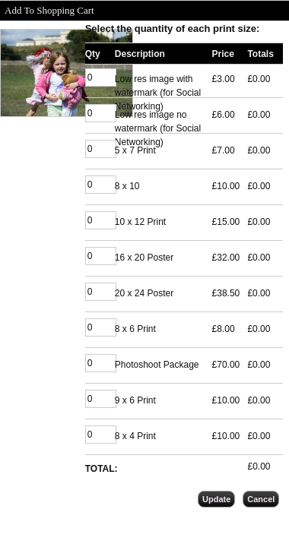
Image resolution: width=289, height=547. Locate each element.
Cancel (261, 499)
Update (216, 499)
